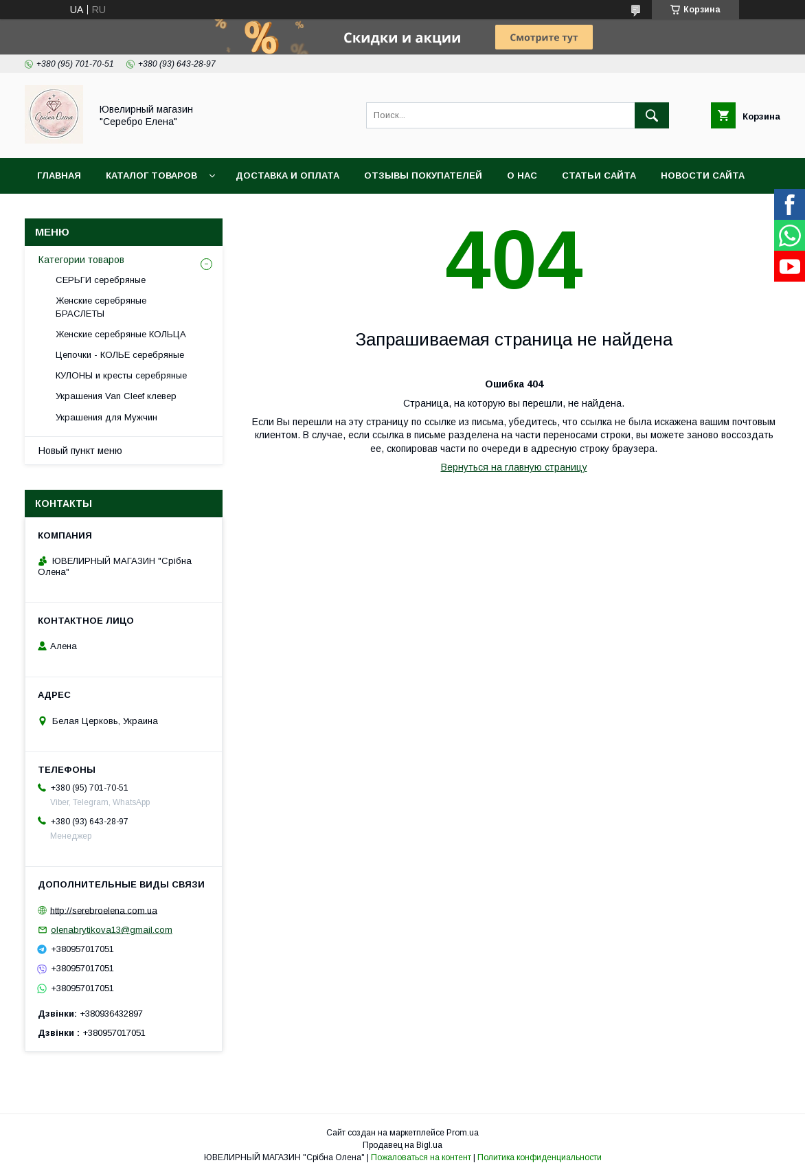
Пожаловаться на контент (421, 1157)
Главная (59, 175)
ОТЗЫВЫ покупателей (423, 175)
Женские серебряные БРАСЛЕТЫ (101, 306)
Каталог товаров (151, 175)
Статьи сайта (599, 175)
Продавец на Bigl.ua (402, 1145)
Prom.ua (462, 1133)
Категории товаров (81, 259)
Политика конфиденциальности (539, 1157)
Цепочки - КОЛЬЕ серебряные (120, 355)
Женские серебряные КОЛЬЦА (121, 334)
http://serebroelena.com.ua (103, 910)
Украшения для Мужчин (106, 417)
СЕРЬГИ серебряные (101, 280)
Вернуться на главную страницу (514, 467)
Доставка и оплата (287, 175)
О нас (522, 175)
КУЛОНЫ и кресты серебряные (121, 375)
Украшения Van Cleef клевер (116, 396)
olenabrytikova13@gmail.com (111, 930)
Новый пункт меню (80, 450)
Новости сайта (703, 175)
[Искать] (652, 115)
